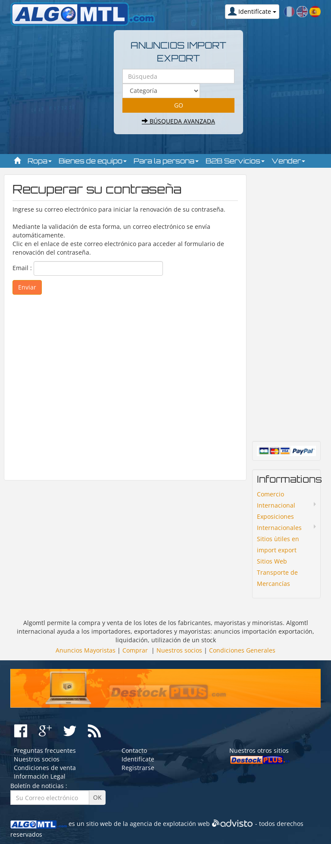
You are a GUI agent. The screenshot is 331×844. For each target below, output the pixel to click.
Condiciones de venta (45, 768)
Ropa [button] (40, 161)
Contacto (134, 750)
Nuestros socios (179, 650)
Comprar (135, 650)
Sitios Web (272, 561)
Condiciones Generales (242, 650)
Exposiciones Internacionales (279, 522)
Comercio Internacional (276, 499)
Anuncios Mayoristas (86, 650)
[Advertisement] (125, 383)
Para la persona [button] (166, 161)
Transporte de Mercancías (277, 578)
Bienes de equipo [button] (93, 161)
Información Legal (40, 776)
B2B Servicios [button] (235, 161)
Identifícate (138, 759)
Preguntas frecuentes (45, 750)
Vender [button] (288, 161)
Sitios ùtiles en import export (278, 544)
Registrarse (138, 768)
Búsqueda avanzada (178, 121)
